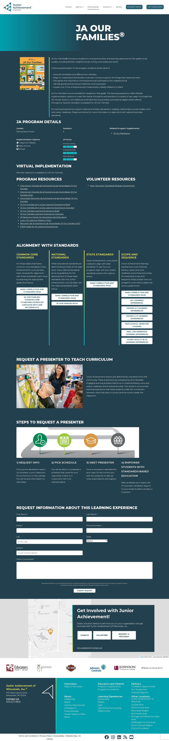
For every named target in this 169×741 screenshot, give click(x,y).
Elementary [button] (103, 699)
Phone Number (94, 525)
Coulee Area (137, 705)
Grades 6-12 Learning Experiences (137, 317)
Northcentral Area (140, 707)
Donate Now (134, 7)
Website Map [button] (71, 736)
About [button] (67, 696)
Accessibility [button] (58, 736)
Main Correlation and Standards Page (32, 290)
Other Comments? (25, 559)
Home (68, 7)
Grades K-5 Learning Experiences (136, 309)
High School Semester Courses (137, 325)
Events (107, 7)
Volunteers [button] (70, 684)
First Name (22, 514)
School (19, 548)
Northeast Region (140, 711)
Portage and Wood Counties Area (145, 717)
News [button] (67, 717)
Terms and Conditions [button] (28, 736)
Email (19, 525)
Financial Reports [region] (139, 692)
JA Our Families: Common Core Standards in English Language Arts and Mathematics (32, 302)
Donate (85, 635)
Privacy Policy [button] (46, 736)
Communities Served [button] (74, 705)
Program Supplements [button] (109, 686)
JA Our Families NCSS (67, 303)
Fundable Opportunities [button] (143, 686)
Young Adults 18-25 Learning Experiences (137, 340)
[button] (83, 7)
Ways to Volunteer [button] (73, 686)
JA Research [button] (70, 708)
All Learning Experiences (137, 301)
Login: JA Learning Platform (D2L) (35, 220)
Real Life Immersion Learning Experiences (137, 333)
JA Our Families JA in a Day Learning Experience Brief (45, 204)
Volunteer (102, 635)
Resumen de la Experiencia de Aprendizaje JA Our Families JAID (50, 223)
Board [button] (67, 702)
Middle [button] (101, 702)
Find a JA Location (140, 728)
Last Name (92, 514)
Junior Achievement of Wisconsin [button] (142, 700)
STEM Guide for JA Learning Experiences (39, 226)
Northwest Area (139, 713)
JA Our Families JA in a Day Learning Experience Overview (47, 208)
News (119, 7)
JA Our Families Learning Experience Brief (39, 211)
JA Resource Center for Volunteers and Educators (43, 217)
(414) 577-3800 (13, 701)
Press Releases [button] (71, 711)
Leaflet (141, 657)
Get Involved (155, 7)
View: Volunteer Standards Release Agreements (112, 186)
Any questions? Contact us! (89, 648)
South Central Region (142, 725)
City (18, 537)
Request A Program (124, 635)
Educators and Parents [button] (111, 684)
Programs (93, 7)
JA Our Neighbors (121, 133)
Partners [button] (136, 684)
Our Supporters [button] (139, 689)
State (88, 537)
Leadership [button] (69, 699)
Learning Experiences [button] (110, 696)
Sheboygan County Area (143, 722)
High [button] (100, 705)
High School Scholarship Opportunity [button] (110, 709)
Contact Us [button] (12, 699)
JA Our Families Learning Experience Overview (42, 214)
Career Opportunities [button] (74, 714)
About (79, 7)
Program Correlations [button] (108, 689)
